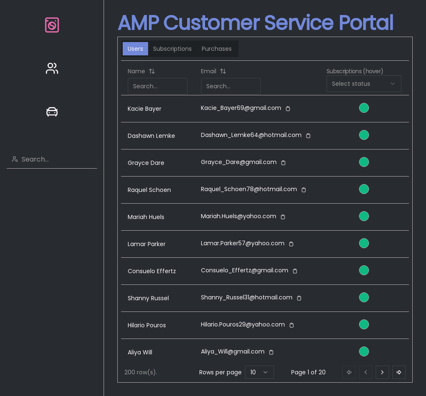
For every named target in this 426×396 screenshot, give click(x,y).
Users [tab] (135, 49)
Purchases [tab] (217, 49)
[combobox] (57, 159)
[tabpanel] (265, 221)
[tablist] (179, 48)
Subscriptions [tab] (172, 49)
